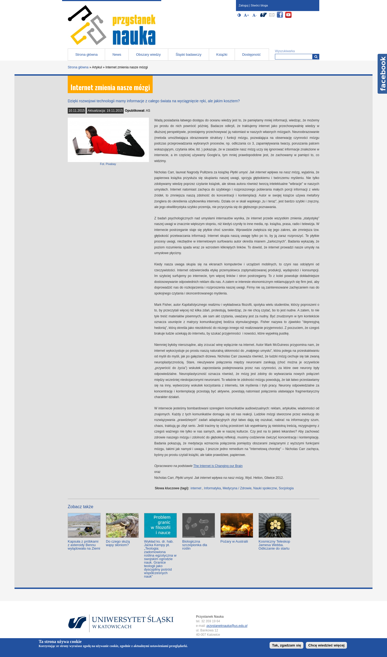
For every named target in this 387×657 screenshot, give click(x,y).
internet (196, 488)
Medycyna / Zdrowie (237, 488)
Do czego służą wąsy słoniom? (118, 543)
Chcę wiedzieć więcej (326, 645)
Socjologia (286, 488)
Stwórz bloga (259, 5)
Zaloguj (243, 5)
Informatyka (212, 488)
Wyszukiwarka (285, 51)
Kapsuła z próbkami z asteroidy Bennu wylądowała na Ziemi (84, 544)
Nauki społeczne (265, 488)
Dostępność (251, 54)
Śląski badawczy (188, 54)
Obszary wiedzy (148, 54)
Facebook (382, 74)
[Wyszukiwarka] (316, 56)
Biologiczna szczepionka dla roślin (194, 544)
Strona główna (86, 54)
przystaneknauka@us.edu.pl (227, 626)
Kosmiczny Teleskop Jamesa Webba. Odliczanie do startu (274, 544)
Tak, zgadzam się (286, 645)
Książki (221, 54)
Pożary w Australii (234, 541)
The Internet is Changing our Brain (217, 466)
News (117, 54)
